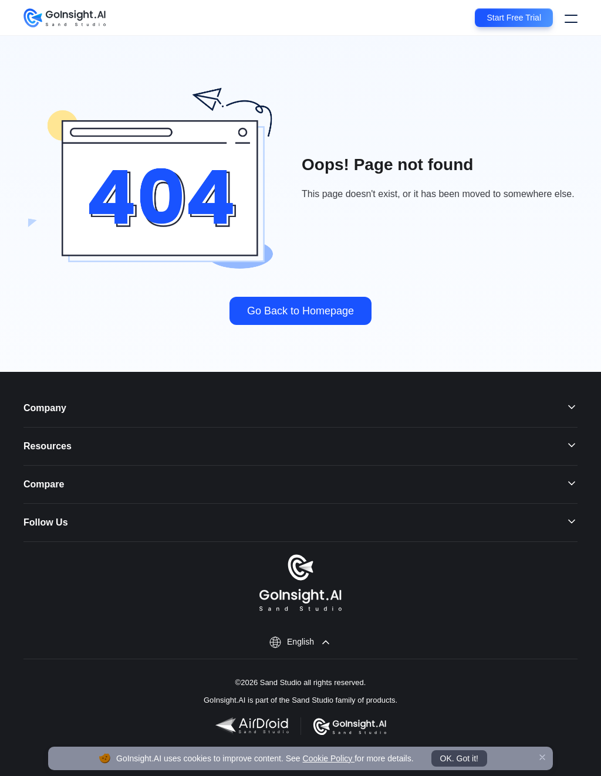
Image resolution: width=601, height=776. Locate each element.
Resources (300, 446)
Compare (300, 484)
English (300, 641)
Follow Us (300, 523)
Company (300, 408)
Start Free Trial (514, 17)
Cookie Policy (329, 758)
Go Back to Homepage (300, 311)
